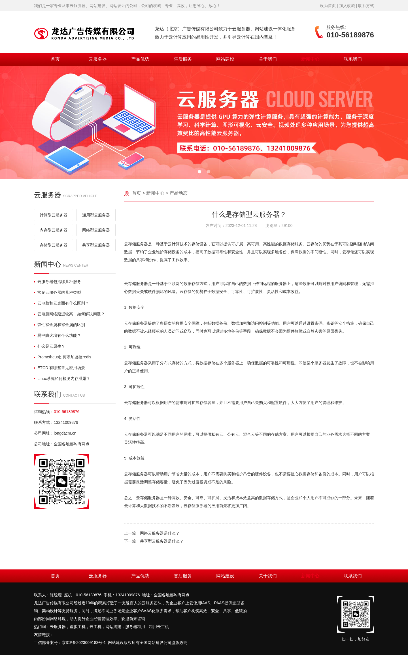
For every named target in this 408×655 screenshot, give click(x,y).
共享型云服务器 (96, 245)
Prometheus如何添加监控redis (62, 357)
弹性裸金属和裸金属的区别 (59, 324)
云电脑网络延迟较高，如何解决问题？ (69, 314)
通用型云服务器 (96, 215)
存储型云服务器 (53, 245)
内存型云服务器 (53, 230)
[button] (199, 171)
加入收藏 (347, 5)
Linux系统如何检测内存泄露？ (62, 378)
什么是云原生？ (49, 346)
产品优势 (140, 59)
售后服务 (183, 59)
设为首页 (328, 5)
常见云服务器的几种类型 (57, 292)
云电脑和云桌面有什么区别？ (61, 303)
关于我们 (268, 59)
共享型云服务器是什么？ (162, 541)
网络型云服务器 (96, 230)
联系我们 (353, 59)
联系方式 (366, 5)
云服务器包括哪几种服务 (57, 281)
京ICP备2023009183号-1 (84, 642)
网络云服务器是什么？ (160, 533)
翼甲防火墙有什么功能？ (57, 335)
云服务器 (98, 59)
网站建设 (225, 59)
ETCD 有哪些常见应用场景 (59, 367)
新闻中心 (310, 59)
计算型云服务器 (53, 215)
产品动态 (178, 193)
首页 (55, 59)
